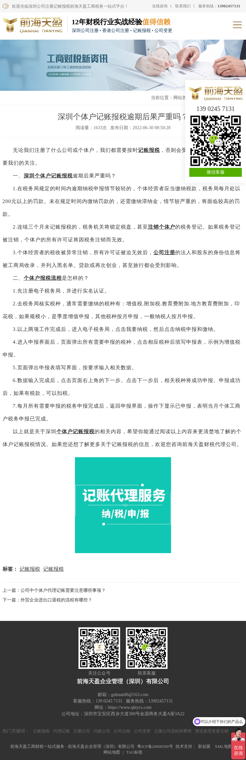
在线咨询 (160, 6)
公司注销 (122, 731)
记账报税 (149, 150)
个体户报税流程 (43, 278)
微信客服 (216, 172)
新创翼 (204, 746)
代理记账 (61, 731)
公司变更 (142, 731)
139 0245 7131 (215, 108)
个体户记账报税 (75, 431)
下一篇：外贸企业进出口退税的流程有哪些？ (47, 600)
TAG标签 (134, 752)
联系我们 (183, 6)
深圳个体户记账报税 (48, 175)
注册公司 (81, 731)
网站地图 (111, 752)
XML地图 (223, 746)
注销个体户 (161, 227)
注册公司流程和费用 (173, 731)
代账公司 (102, 731)
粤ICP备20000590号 (155, 746)
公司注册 (164, 252)
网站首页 (182, 97)
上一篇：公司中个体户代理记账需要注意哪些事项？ (54, 590)
